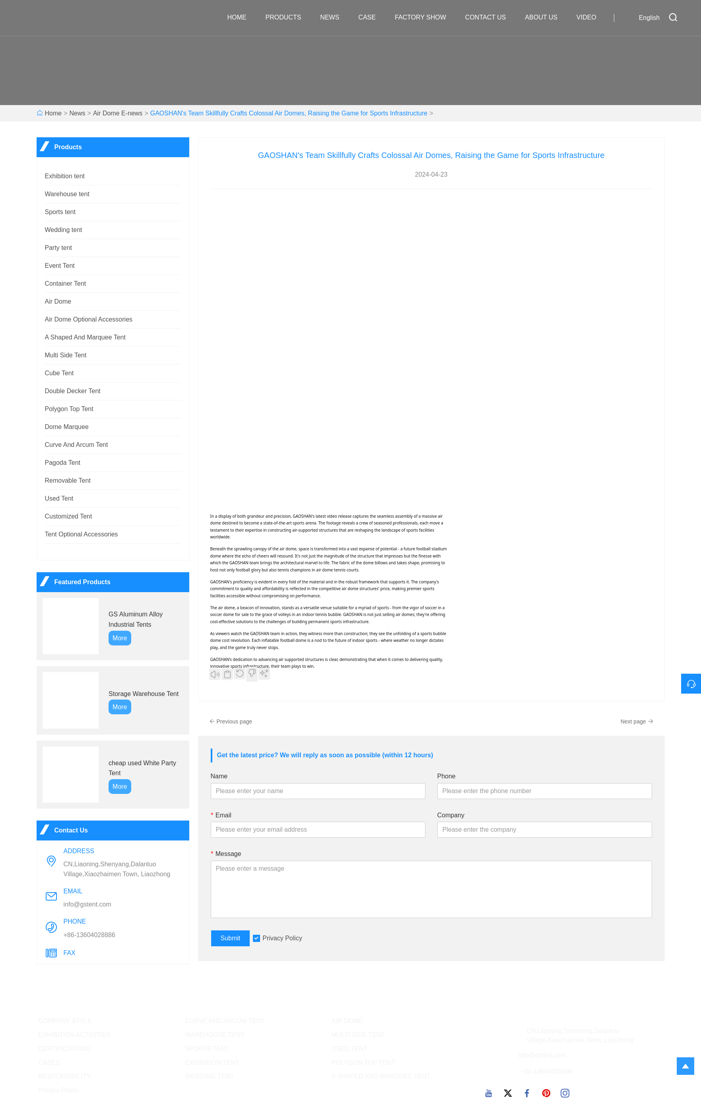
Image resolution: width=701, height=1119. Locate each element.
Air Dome (58, 301)
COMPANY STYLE (65, 1021)
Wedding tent (63, 229)
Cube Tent (59, 373)
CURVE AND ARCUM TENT (225, 1021)
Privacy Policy (282, 938)
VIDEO (590, 17)
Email (221, 815)
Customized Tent (68, 516)
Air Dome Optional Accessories (89, 319)
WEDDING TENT (209, 1076)
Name (219, 776)
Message (226, 853)
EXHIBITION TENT (212, 1062)
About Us (545, 17)
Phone (446, 776)
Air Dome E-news (117, 113)
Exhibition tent (65, 176)
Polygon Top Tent (69, 408)
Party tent (58, 247)
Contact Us (489, 17)
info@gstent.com (87, 904)
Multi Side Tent (66, 355)
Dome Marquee (67, 426)
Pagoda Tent (63, 462)
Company (450, 815)
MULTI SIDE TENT (358, 1034)
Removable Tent (68, 480)
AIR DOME (347, 1021)
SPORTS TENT (207, 1048)
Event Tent (60, 265)
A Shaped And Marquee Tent (85, 337)
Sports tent (60, 212)
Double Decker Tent (73, 391)
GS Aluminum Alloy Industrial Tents (136, 619)
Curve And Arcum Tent (76, 444)
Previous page (231, 721)
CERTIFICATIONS (65, 1048)
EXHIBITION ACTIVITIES (75, 1034)
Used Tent (59, 498)
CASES (49, 1062)
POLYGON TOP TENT (363, 1062)
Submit (231, 938)
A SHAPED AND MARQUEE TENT (381, 1076)
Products (287, 17)
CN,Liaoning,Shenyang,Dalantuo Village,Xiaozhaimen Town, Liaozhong (117, 869)
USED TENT (349, 1048)
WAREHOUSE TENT (215, 1034)
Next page (637, 721)
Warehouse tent (67, 194)
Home (240, 17)
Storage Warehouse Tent (144, 693)
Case (371, 17)
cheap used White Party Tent (142, 768)
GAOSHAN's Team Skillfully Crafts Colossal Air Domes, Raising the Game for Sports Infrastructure (288, 113)
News (333, 17)
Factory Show (424, 17)
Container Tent (65, 283)
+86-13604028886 (89, 935)
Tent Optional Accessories (81, 534)
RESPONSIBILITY (65, 1076)
